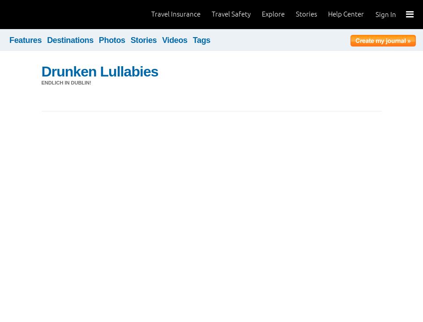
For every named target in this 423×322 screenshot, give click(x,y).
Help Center (346, 14)
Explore (273, 14)
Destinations (70, 40)
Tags (201, 40)
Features (25, 40)
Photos (112, 40)
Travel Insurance (176, 14)
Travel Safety (231, 14)
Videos (175, 40)
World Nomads (47, 14)
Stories (306, 14)
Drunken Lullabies (100, 72)
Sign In (386, 14)
